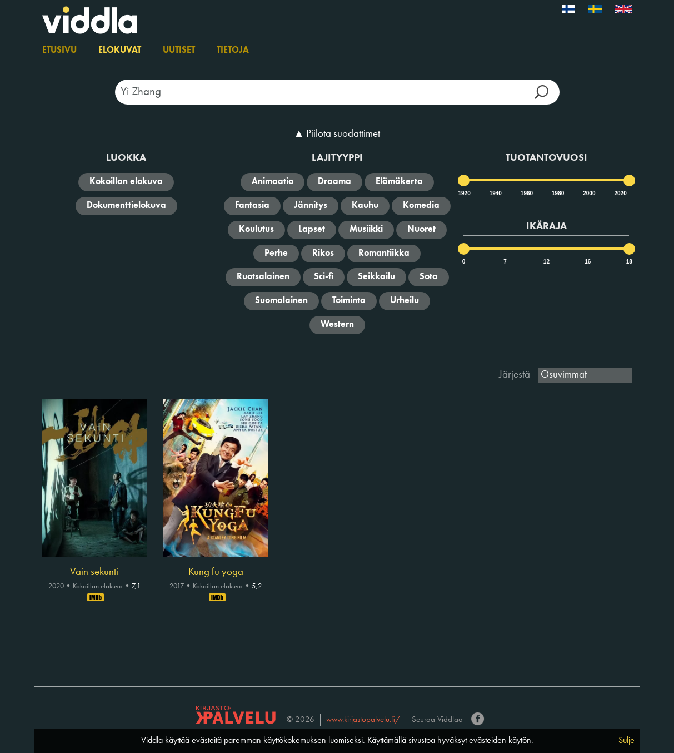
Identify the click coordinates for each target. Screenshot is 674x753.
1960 (526, 193)
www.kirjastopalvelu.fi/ (363, 720)
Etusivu (59, 50)
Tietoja (233, 50)
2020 (619, 193)
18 (629, 262)
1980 (557, 193)
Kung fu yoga (215, 572)
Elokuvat (119, 50)
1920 (463, 193)
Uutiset (179, 50)
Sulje (626, 740)
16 (588, 262)
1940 (495, 193)
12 (546, 262)
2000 (588, 193)
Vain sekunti (94, 572)
